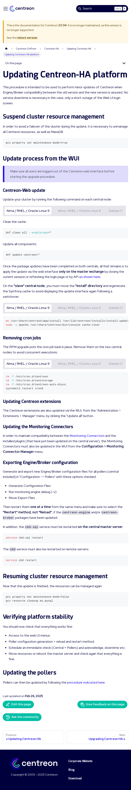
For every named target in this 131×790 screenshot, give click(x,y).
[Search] (102, 8)
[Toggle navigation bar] (5, 8)
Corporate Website (80, 761)
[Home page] (6, 49)
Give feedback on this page (102, 704)
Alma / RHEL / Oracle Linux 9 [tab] (28, 211)
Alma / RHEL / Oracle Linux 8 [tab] (79, 211)
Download (75, 778)
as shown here (89, 277)
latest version (27, 38)
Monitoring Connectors (87, 436)
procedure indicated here (86, 682)
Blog (71, 769)
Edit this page (18, 704)
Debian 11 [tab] (115, 211)
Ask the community (22, 717)
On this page (13, 63)
